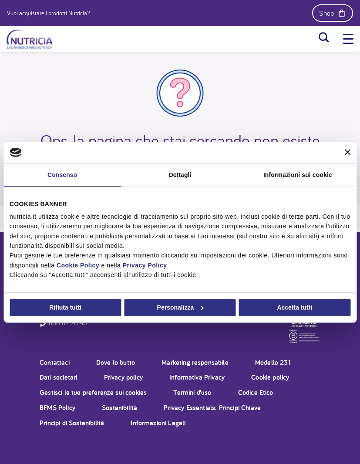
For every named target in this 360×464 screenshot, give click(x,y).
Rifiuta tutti (65, 307)
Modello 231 (273, 362)
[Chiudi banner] (347, 152)
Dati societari (58, 377)
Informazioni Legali (158, 422)
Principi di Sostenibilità (72, 422)
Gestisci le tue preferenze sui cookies (93, 392)
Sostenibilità (119, 407)
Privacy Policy (145, 265)
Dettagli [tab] (179, 174)
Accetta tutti (294, 307)
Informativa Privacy (197, 377)
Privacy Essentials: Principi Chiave (212, 407)
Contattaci (55, 362)
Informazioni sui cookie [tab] (297, 174)
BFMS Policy (57, 407)
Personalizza (180, 307)
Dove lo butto (115, 362)
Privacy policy (123, 377)
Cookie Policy (78, 265)
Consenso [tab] (62, 174)
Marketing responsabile (195, 362)
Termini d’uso (192, 392)
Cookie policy (270, 377)
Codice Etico (255, 392)
